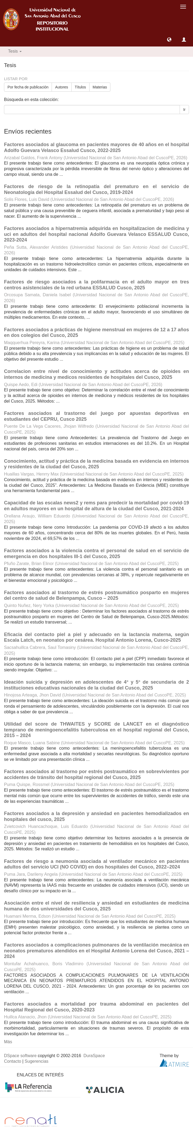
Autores (61, 87)
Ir (184, 109)
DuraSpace (94, 1055)
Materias (100, 87)
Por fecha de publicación (27, 87)
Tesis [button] (15, 51)
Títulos (80, 87)
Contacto (12, 1061)
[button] (169, 39)
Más (8, 1041)
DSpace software (20, 1055)
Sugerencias (36, 1061)
